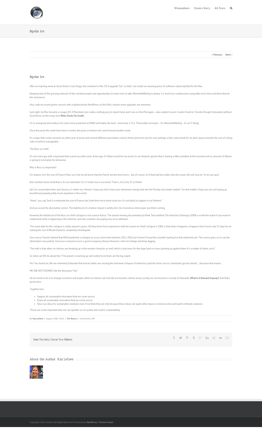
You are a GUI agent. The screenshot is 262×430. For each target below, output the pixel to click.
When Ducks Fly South (72, 115)
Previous (217, 54)
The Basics (72, 318)
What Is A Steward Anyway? (205, 278)
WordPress (92, 422)
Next (228, 54)
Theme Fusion (106, 422)
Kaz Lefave (38, 318)
